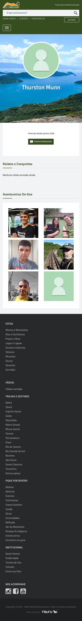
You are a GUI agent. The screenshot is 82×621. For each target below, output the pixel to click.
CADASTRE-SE (38, 19)
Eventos (10, 496)
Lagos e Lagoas (14, 343)
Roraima (10, 455)
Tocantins (11, 468)
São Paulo (11, 460)
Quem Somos (13, 553)
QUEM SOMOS (9, 19)
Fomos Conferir (14, 504)
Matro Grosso (13, 424)
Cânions (10, 352)
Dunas (9, 360)
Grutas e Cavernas (15, 347)
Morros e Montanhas (17, 330)
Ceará (9, 407)
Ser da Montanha (15, 526)
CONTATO (23, 19)
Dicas (9, 513)
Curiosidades (13, 518)
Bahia (9, 402)
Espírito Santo (13, 411)
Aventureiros (13, 535)
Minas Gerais (13, 429)
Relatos (10, 487)
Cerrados (10, 369)
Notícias (10, 491)
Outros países (13, 473)
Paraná (9, 433)
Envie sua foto (13, 571)
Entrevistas (12, 500)
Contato (10, 567)
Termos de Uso (13, 562)
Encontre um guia (15, 540)
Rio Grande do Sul (15, 451)
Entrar (72, 20)
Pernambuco (12, 438)
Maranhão (11, 420)
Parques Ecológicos (16, 531)
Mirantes (10, 356)
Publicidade (12, 558)
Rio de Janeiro (13, 446)
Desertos (10, 365)
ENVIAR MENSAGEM (41, 141)
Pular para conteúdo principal (67, 5)
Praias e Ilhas (13, 338)
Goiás (9, 415)
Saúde (9, 509)
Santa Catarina (14, 464)
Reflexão (10, 522)
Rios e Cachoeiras (15, 334)
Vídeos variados (14, 389)
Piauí (8, 442)
